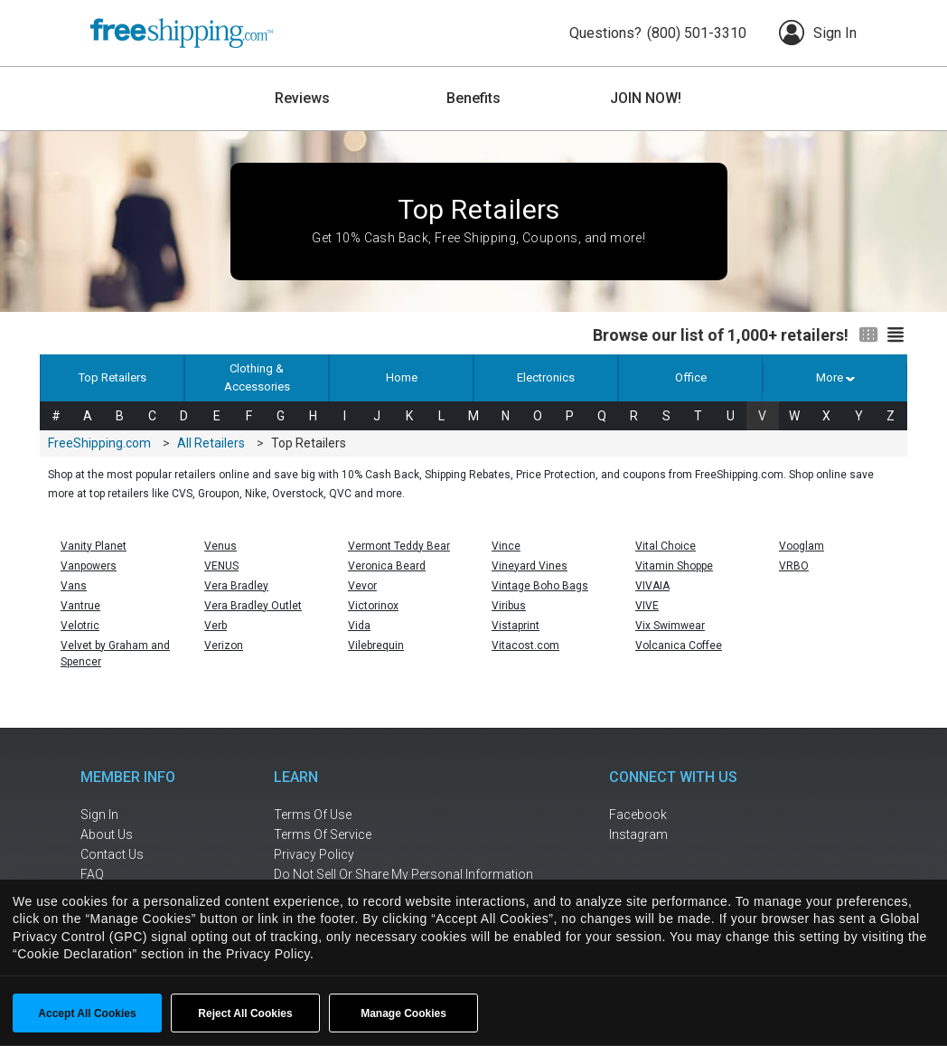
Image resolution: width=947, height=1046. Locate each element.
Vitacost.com (525, 645)
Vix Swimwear (670, 625)
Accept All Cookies (87, 1013)
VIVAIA (652, 586)
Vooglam (801, 546)
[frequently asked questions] (139, 874)
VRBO (794, 566)
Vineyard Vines (529, 566)
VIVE (647, 605)
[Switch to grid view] (868, 335)
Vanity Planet (94, 546)
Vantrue (80, 605)
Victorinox (373, 605)
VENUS (221, 566)
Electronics (546, 377)
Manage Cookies (403, 1013)
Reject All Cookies (245, 1013)
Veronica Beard (387, 566)
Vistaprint (515, 625)
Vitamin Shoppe (674, 566)
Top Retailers (112, 377)
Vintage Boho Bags (540, 586)
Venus (220, 546)
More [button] (835, 377)
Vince (506, 546)
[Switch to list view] (895, 335)
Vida (359, 625)
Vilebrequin (376, 645)
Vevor (362, 586)
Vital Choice (665, 546)
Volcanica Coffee (678, 645)
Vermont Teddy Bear (399, 546)
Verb (215, 625)
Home (401, 377)
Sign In (818, 32)
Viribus (509, 605)
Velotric (80, 625)
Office (691, 377)
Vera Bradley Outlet (253, 605)
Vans (74, 586)
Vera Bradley (236, 586)
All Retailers (211, 443)
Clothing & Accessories (257, 377)
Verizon (223, 645)
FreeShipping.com (99, 443)
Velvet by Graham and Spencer (115, 653)
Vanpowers (89, 566)
